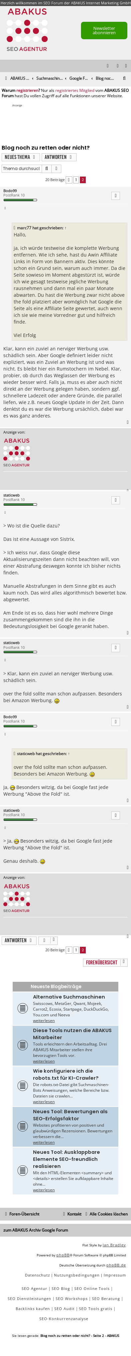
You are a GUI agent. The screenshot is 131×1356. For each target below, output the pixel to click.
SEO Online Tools (92, 1288)
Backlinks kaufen (33, 1308)
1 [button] (76, 179)
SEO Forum (53, 2)
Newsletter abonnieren (104, 30)
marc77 (24, 228)
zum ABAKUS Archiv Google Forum (35, 1230)
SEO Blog (61, 1288)
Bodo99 (10, 190)
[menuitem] (126, 66)
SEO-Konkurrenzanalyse (63, 1318)
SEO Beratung (106, 1298)
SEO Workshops (72, 1298)
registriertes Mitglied (74, 90)
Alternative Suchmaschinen (69, 997)
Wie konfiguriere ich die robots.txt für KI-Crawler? (66, 1074)
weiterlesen (44, 1020)
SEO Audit (64, 1308)
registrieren (27, 90)
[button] (69, 179)
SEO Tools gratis (95, 1308)
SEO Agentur (34, 1288)
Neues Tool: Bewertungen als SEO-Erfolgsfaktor (70, 1115)
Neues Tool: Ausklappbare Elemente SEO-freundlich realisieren (66, 1159)
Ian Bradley (114, 1244)
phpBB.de (116, 1264)
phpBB (63, 1254)
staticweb (11, 495)
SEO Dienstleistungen (29, 1298)
